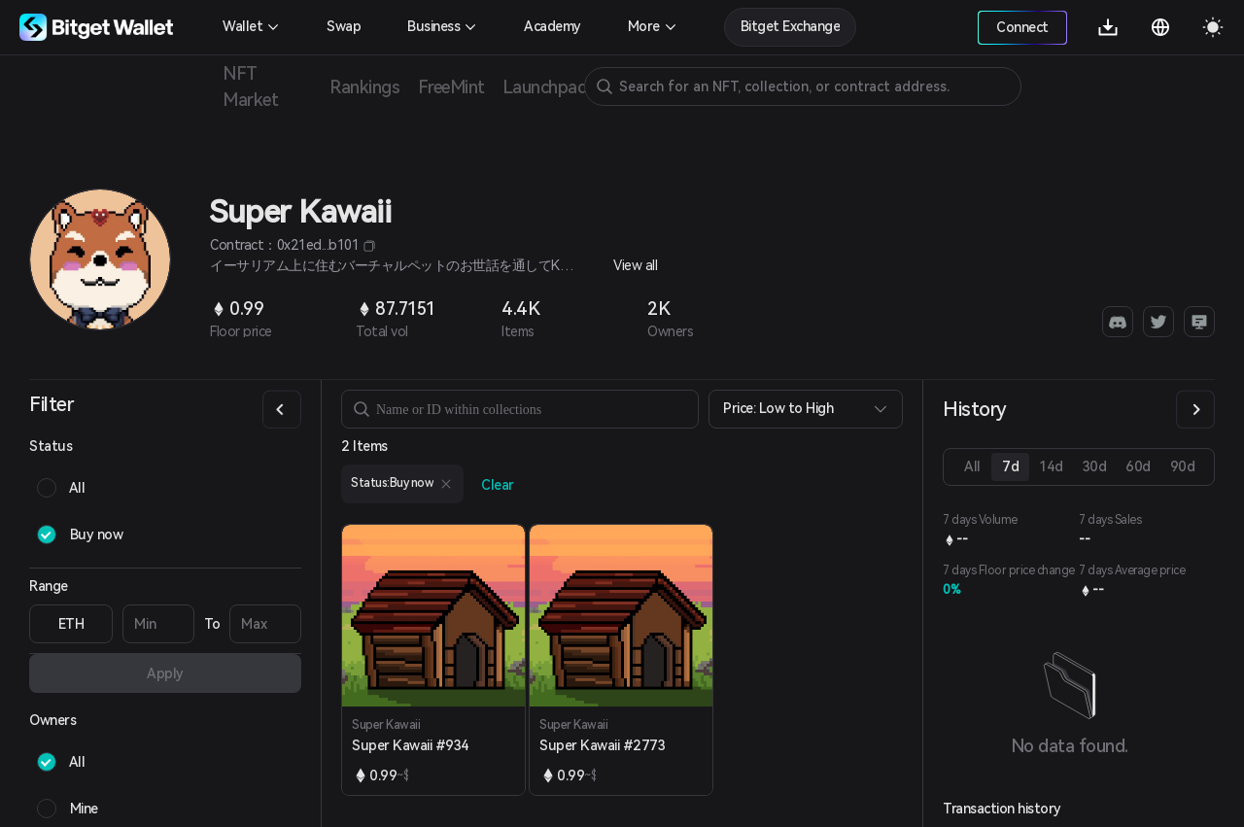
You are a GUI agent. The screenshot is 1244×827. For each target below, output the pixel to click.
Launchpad (544, 87)
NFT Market (250, 86)
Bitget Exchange (791, 26)
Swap (344, 26)
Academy (552, 26)
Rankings (364, 87)
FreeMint (451, 87)
